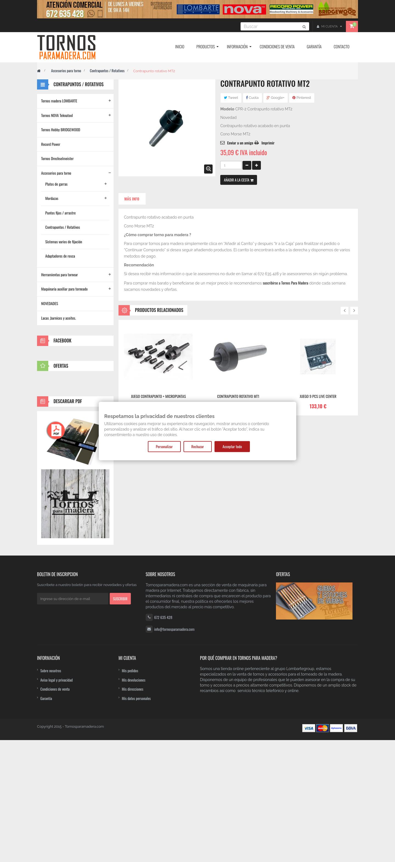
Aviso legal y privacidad (56, 801)
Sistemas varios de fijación (63, 241)
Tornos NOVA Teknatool (57, 115)
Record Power (50, 144)
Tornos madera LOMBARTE (59, 101)
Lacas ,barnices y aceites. (58, 318)
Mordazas (51, 198)
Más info (131, 199)
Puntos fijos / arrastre (60, 213)
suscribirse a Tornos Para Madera (285, 283)
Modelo (227, 109)
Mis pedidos (130, 792)
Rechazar (197, 446)
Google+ (275, 98)
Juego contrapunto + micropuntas (158, 396)
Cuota (252, 98)
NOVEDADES (49, 303)
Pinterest (301, 98)
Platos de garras (56, 184)
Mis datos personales (136, 820)
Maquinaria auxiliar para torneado (64, 289)
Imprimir (267, 143)
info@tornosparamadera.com (174, 751)
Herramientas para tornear (59, 274)
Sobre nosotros (50, 792)
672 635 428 (163, 739)
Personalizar (164, 446)
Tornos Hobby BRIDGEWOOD (60, 129)
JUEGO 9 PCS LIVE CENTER (318, 396)
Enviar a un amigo (240, 143)
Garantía (46, 820)
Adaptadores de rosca (60, 256)
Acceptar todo (232, 446)
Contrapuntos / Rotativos (107, 70)
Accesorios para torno (66, 70)
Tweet (231, 98)
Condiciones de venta (55, 810)
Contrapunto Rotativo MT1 (238, 396)
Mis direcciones (132, 810)
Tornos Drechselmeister (57, 158)
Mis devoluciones (133, 801)
